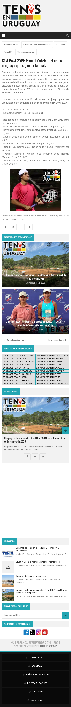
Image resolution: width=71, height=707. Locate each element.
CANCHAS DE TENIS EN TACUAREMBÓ (18, 383)
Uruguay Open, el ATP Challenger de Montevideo (38, 562)
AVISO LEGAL (35, 666)
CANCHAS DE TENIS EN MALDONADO (17, 371)
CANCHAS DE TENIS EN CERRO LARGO (18, 362)
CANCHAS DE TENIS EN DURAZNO (16, 365)
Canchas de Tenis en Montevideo (31, 576)
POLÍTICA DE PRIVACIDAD (36, 674)
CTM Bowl (60, 45)
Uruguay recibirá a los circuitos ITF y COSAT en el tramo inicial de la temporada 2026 (34, 439)
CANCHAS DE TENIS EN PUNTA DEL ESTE (52, 356)
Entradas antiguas (57, 340)
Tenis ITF (8, 52)
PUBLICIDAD (36, 692)
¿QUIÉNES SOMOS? (35, 657)
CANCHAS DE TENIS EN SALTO (48, 377)
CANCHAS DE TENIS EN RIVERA (48, 374)
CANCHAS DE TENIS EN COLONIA (49, 362)
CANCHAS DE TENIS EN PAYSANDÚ (50, 371)
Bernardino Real (11, 45)
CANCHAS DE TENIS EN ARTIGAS (16, 359)
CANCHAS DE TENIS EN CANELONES (50, 359)
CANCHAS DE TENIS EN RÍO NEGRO (17, 374)
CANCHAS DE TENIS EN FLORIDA (16, 368)
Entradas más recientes (15, 340)
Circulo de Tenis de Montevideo (37, 45)
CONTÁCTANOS (35, 700)
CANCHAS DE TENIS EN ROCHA (15, 377)
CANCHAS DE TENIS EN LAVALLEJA (50, 368)
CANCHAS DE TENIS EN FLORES (48, 365)
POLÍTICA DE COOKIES (35, 683)
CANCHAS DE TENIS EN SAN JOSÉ (16, 380)
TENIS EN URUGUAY (48, 646)
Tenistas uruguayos (25, 52)
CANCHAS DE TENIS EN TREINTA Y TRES (52, 383)
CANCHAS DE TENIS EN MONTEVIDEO (18, 356)
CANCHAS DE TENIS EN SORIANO (49, 380)
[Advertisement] (35, 500)
